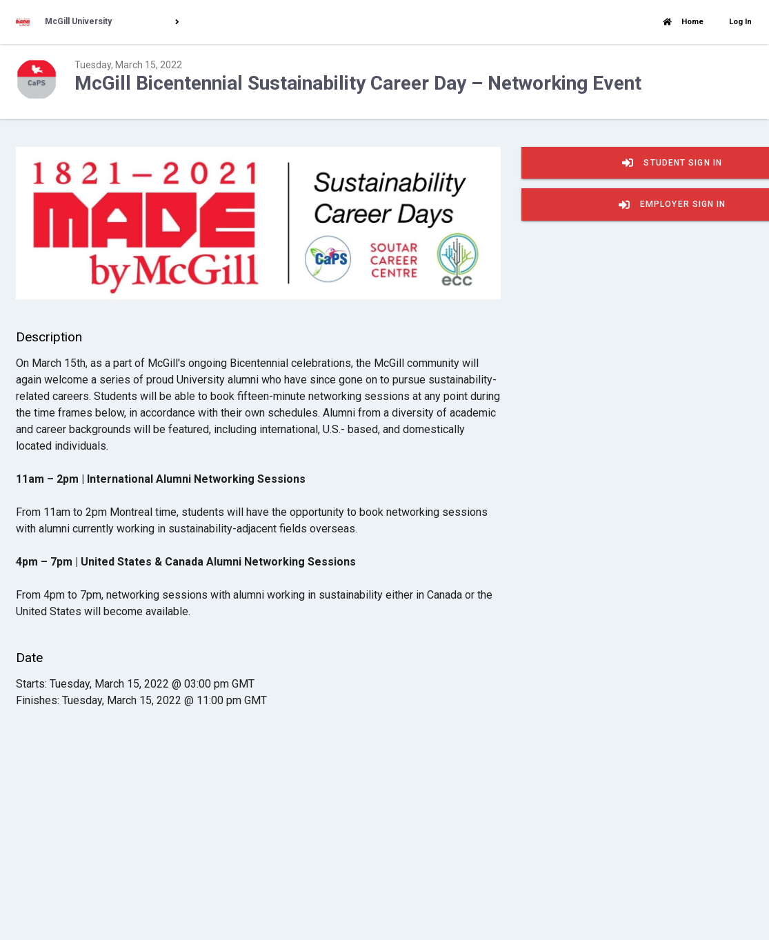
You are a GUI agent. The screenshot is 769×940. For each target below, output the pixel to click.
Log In (740, 21)
